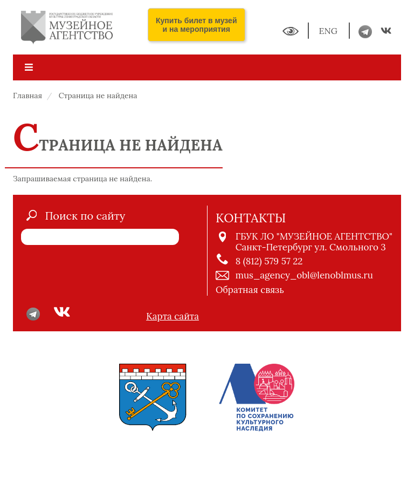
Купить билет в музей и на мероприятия (196, 24)
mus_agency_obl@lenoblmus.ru (304, 275)
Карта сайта (172, 316)
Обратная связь (250, 290)
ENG (329, 30)
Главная (27, 95)
